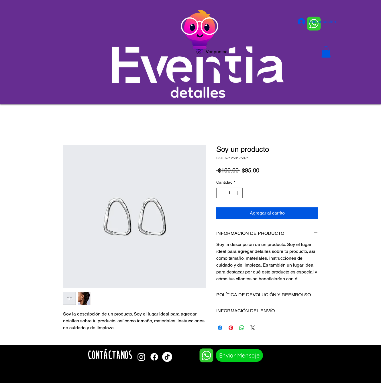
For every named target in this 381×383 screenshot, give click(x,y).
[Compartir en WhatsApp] (241, 327)
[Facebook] (154, 357)
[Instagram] (141, 357)
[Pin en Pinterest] (230, 327)
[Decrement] (220, 193)
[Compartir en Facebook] (220, 327)
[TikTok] (167, 357)
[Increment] (238, 193)
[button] (326, 52)
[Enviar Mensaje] (239, 355)
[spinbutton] (229, 193)
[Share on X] (252, 327)
